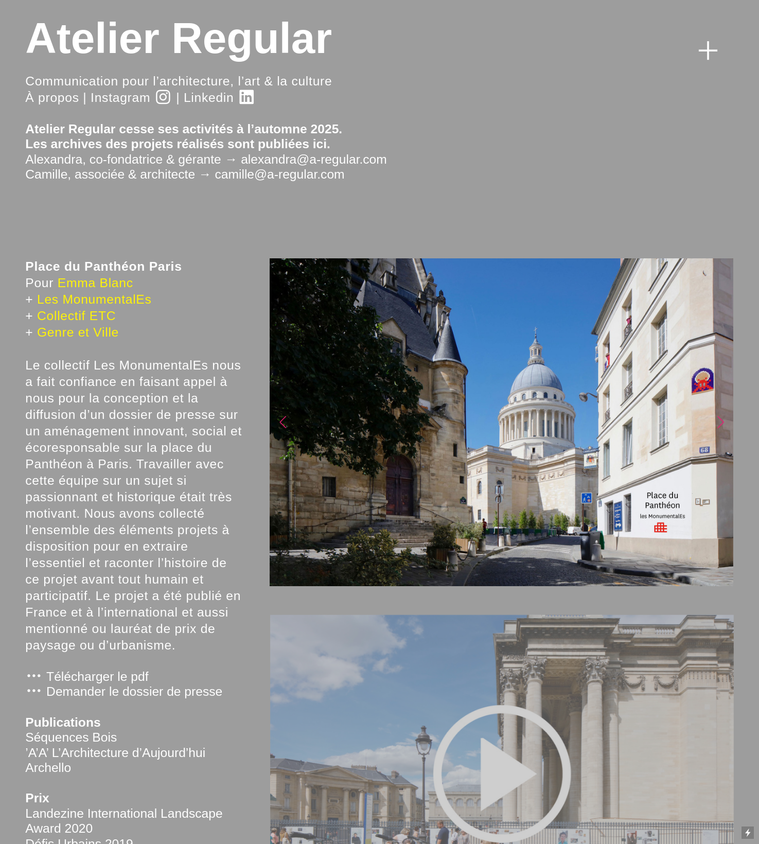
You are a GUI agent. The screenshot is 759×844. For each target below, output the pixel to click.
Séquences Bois (71, 737)
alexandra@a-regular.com (314, 159)
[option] (501, 422)
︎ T (39, 676)
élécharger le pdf (101, 676)
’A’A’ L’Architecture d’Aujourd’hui (115, 753)
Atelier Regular (178, 38)
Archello (48, 768)
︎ (163, 97)
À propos (52, 97)
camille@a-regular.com (279, 174)
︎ (247, 97)
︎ (708, 51)
